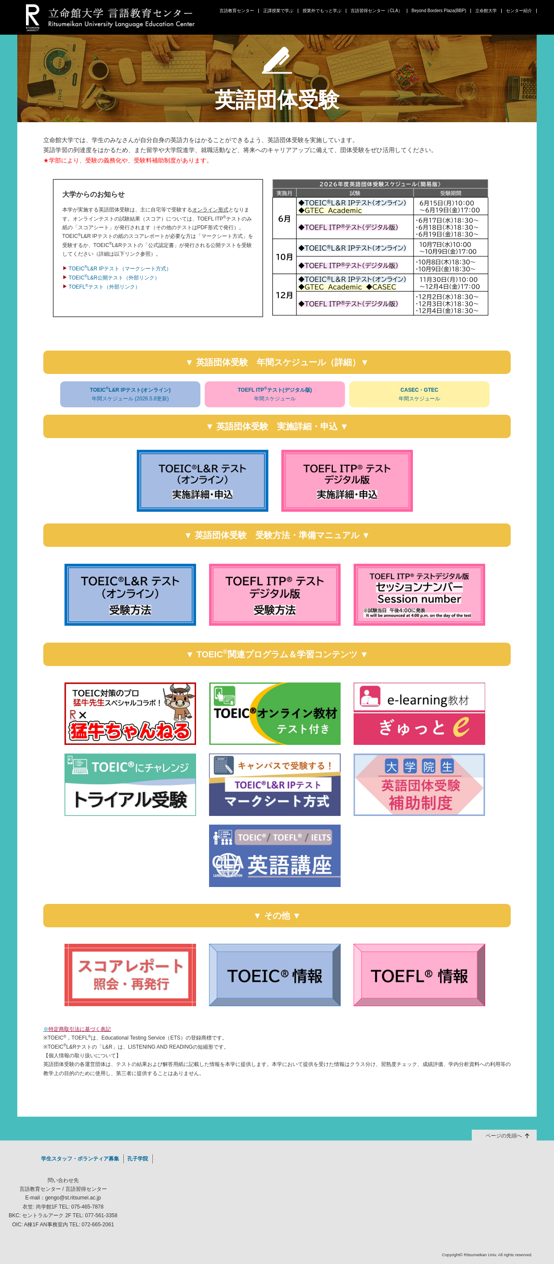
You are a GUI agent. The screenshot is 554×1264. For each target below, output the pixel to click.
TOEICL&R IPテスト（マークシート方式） (120, 269)
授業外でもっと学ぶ (322, 11)
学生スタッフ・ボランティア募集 (80, 1159)
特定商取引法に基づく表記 (79, 1029)
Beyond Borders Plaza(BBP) (439, 11)
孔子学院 (137, 1159)
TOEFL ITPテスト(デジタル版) (275, 394)
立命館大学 (486, 11)
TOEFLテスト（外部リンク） (104, 287)
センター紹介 (519, 11)
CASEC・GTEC (419, 395)
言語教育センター (236, 11)
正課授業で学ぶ (278, 11)
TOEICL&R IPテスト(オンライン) (130, 394)
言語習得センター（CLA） (376, 11)
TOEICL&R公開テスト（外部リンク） (114, 278)
